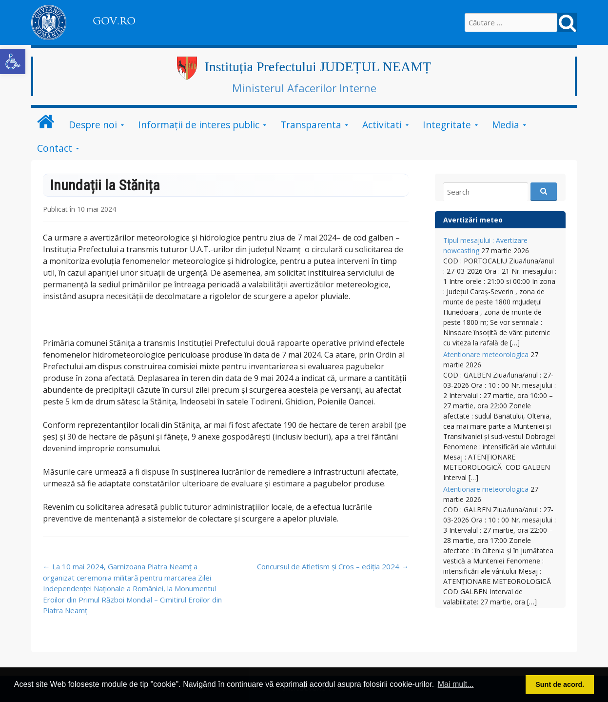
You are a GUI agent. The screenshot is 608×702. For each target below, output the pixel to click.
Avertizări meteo (473, 219)
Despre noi (93, 124)
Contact (54, 148)
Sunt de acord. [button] (559, 684)
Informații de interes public (198, 124)
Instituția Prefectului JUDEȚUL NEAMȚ (317, 66)
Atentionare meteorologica (486, 354)
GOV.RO (114, 21)
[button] (12, 61)
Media (505, 124)
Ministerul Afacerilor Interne (304, 87)
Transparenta (310, 124)
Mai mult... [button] (456, 684)
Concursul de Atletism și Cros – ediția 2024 (333, 566)
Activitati (382, 124)
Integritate (447, 124)
